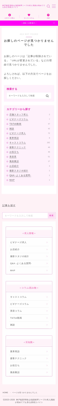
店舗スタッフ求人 (29, 114)
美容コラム (16, 311)
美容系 (29, 156)
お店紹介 (29, 166)
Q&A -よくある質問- (29, 175)
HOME (5, 392)
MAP (29, 180)
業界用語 (29, 138)
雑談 (29, 128)
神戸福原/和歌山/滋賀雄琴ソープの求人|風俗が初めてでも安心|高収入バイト (23, 6)
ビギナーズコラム (29, 119)
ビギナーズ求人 (29, 133)
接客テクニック (29, 147)
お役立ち (29, 152)
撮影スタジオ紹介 (29, 170)
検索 (51, 215)
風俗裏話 (29, 161)
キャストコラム (29, 142)
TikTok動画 (29, 124)
